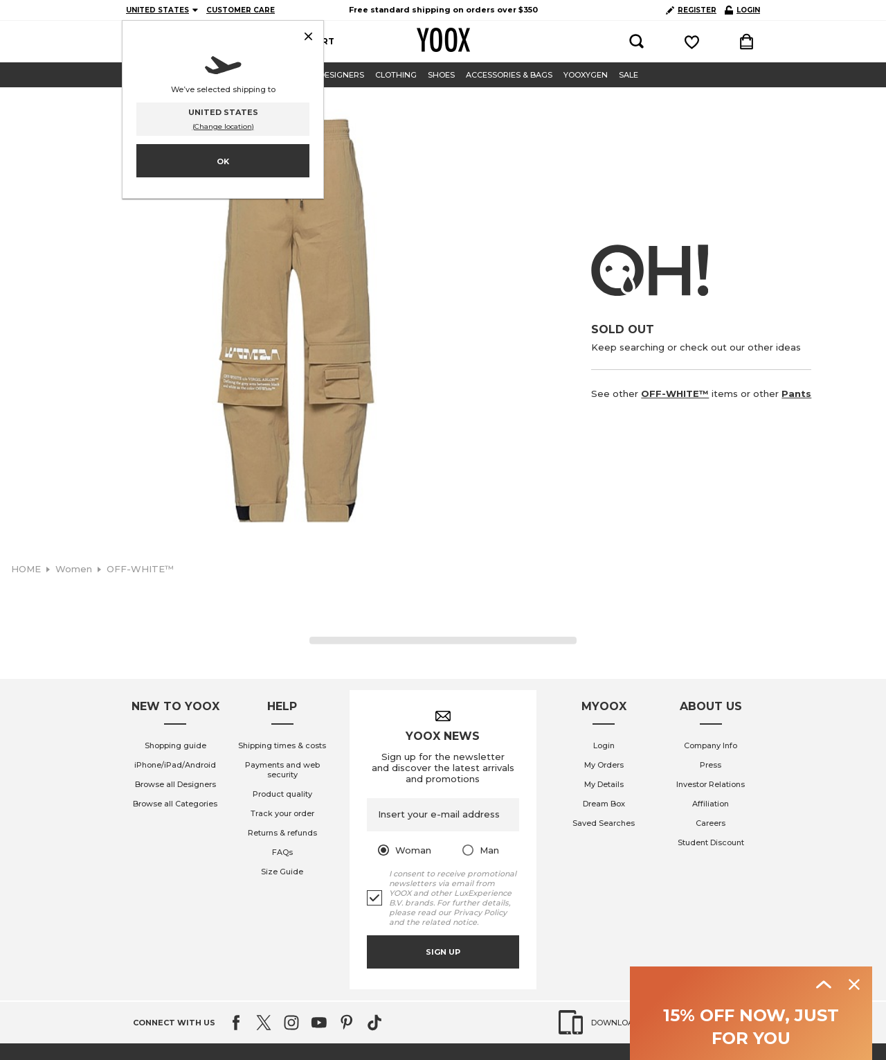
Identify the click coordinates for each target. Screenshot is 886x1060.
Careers (710, 823)
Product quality (282, 794)
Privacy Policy (480, 912)
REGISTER (691, 10)
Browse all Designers (175, 784)
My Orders (604, 765)
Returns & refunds (282, 833)
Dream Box (604, 804)
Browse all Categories (175, 804)
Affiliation (710, 804)
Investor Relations (710, 784)
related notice (449, 922)
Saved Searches (603, 823)
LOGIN (742, 10)
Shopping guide (175, 745)
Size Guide (282, 871)
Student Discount (711, 842)
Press (710, 765)
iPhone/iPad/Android (175, 765)
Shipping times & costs (282, 745)
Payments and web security (282, 769)
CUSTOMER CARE (240, 10)
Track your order (282, 813)
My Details (604, 784)
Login (604, 745)
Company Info (710, 745)
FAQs (282, 852)
